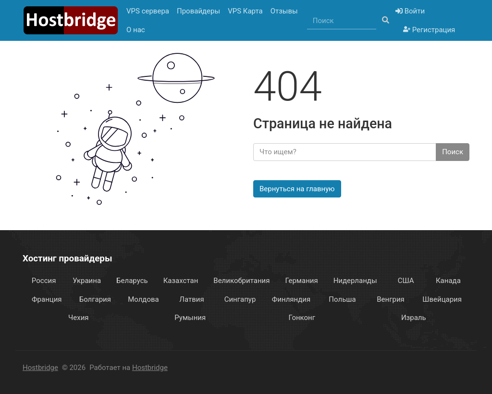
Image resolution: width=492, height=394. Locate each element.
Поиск (452, 152)
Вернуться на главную (297, 189)
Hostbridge (40, 367)
